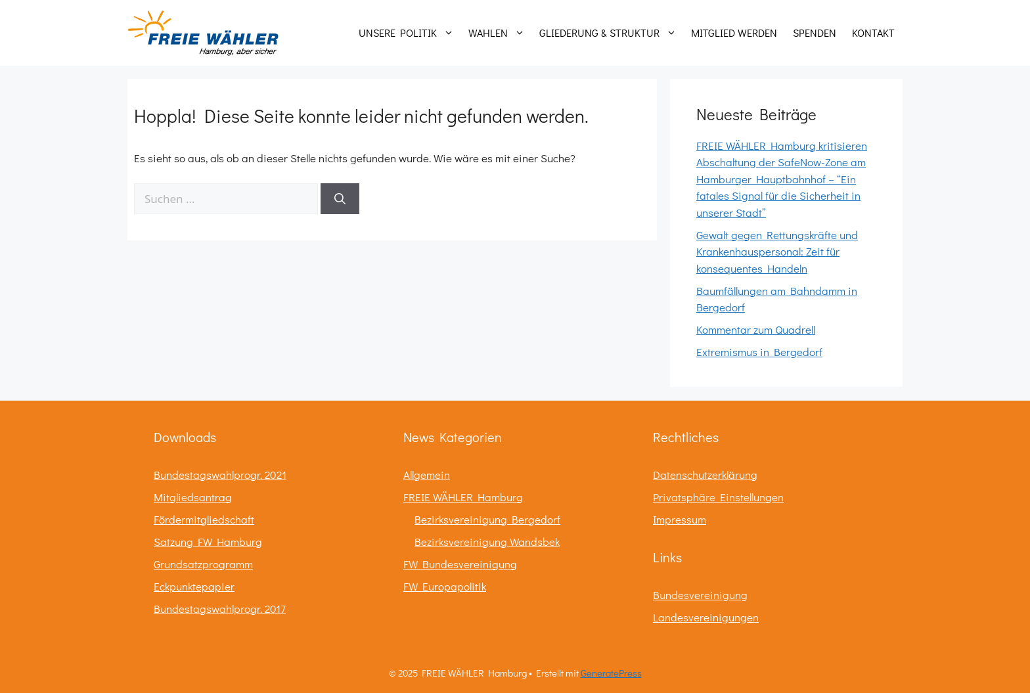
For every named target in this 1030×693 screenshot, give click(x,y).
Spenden (814, 32)
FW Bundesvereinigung (460, 563)
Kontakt (873, 32)
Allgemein (426, 474)
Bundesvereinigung (700, 594)
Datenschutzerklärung (705, 474)
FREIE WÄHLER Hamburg (463, 496)
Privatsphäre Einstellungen (718, 496)
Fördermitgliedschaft (204, 519)
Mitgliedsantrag (193, 496)
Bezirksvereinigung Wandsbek (487, 541)
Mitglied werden (734, 32)
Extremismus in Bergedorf (759, 351)
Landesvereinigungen (706, 617)
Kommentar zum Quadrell (755, 329)
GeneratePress (611, 672)
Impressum (679, 519)
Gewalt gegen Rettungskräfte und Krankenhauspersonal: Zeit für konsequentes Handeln (777, 251)
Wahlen (499, 32)
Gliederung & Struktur (611, 32)
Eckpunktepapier (194, 586)
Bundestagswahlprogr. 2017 (220, 608)
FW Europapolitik (444, 586)
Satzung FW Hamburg (208, 541)
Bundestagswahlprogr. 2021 (220, 474)
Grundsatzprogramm (203, 563)
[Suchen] (340, 199)
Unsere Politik (409, 32)
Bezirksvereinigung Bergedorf (487, 519)
